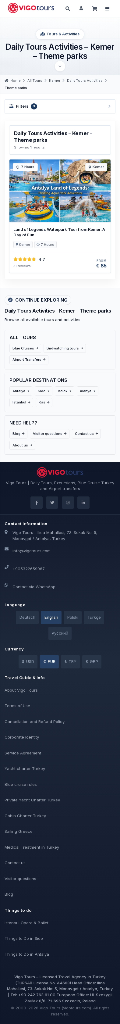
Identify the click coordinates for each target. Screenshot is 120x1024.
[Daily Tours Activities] (85, 80)
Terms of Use (17, 705)
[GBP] (91, 661)
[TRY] (70, 661)
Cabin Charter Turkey (25, 815)
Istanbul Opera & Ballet (26, 922)
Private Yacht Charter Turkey (32, 799)
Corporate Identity (22, 737)
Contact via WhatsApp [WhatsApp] (33, 586)
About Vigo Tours (21, 690)
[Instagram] (68, 502)
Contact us (15, 862)
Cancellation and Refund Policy (35, 721)
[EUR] (49, 661)
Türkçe (94, 617)
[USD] (28, 661)
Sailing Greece (19, 831)
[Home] (13, 80)
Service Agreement (23, 752)
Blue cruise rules (21, 784)
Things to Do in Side (24, 938)
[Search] (68, 8)
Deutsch (27, 617)
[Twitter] (52, 502)
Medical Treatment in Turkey (32, 847)
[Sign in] (81, 8)
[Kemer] (54, 80)
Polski (72, 617)
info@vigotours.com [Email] (31, 550)
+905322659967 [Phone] (28, 568)
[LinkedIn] (83, 502)
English (51, 617)
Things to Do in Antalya (27, 954)
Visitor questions (20, 878)
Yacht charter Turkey (25, 768)
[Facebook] (36, 502)
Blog (9, 894)
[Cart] (94, 8)
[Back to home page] (31, 8)
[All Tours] (34, 80)
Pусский (60, 633)
